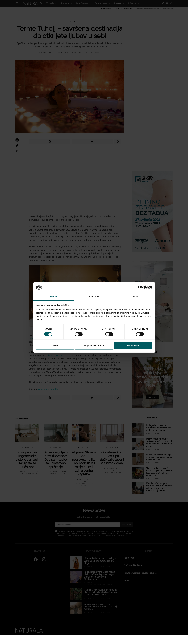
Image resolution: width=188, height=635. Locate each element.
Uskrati (55, 345)
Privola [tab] (53, 296)
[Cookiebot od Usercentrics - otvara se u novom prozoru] (140, 288)
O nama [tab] (135, 296)
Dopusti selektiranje (94, 345)
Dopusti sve (133, 345)
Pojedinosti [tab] (94, 296)
